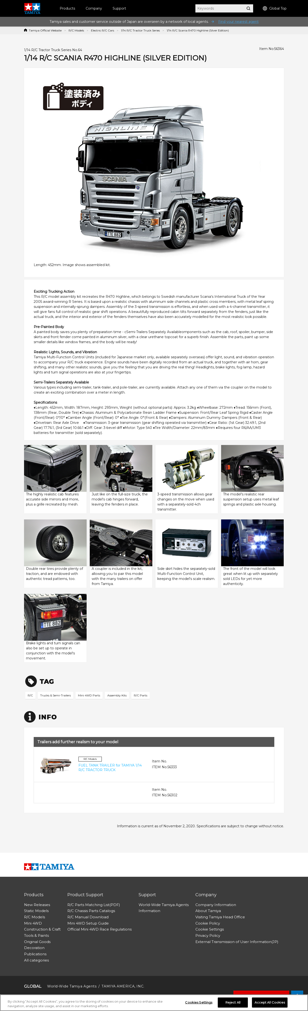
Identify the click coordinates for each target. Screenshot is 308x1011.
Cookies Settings (198, 1003)
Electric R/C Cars (102, 30)
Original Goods (37, 941)
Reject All (232, 1003)
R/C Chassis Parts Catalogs (91, 910)
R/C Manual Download (88, 917)
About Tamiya (208, 910)
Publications (35, 954)
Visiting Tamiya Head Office (220, 917)
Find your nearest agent (238, 21)
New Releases (37, 904)
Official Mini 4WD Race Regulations (99, 929)
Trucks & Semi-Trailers (55, 695)
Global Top (275, 8)
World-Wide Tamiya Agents (164, 904)
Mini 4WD (33, 923)
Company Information (215, 904)
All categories (36, 960)
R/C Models (76, 30)
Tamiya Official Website (45, 30)
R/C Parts (140, 695)
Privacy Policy (207, 935)
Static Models (36, 910)
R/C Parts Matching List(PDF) (93, 904)
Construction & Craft (42, 929)
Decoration (34, 947)
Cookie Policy (207, 923)
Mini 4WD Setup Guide (88, 923)
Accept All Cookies (270, 1003)
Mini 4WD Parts (89, 695)
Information (149, 910)
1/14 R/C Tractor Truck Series (140, 30)
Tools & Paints (36, 935)
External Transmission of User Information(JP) (236, 941)
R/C (30, 695)
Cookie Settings (209, 929)
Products (67, 8)
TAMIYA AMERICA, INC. (123, 986)
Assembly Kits (117, 695)
